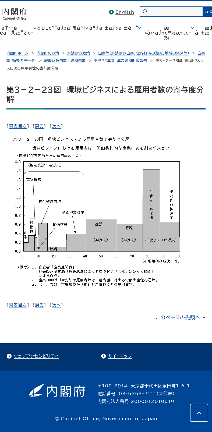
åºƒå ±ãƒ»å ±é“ (113, 28)
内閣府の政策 (48, 53)
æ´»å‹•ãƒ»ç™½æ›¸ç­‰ (166, 33)
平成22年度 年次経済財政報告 (120, 61)
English (124, 12)
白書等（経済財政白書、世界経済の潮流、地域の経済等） (143, 53)
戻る (39, 126)
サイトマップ (120, 356)
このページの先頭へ (178, 317)
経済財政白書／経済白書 (65, 61)
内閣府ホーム (17, 53)
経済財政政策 (78, 53)
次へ (56, 126)
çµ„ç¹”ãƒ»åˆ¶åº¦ (61, 28)
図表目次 (18, 126)
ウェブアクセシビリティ (36, 356)
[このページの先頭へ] (199, 412)
